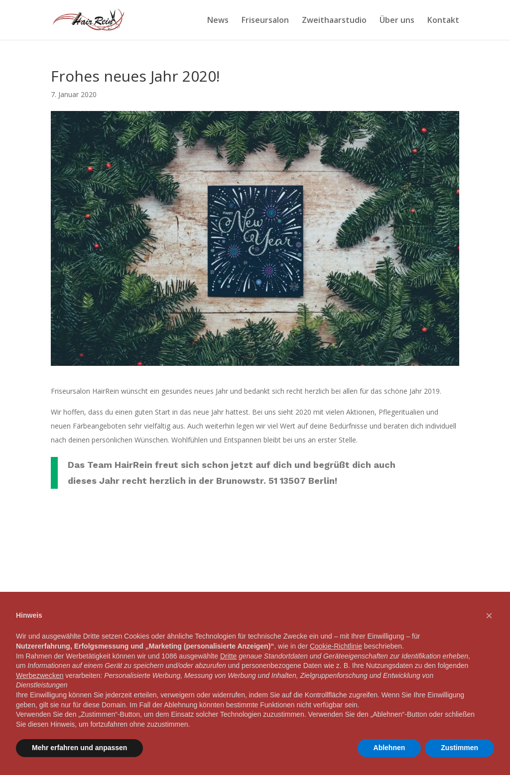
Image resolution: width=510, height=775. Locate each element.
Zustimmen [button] (459, 748)
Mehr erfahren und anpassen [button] (79, 748)
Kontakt (443, 20)
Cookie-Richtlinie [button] (336, 646)
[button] (489, 616)
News (218, 20)
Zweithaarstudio (334, 20)
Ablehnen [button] (389, 748)
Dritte (228, 656)
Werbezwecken (39, 675)
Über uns (397, 20)
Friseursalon (265, 20)
